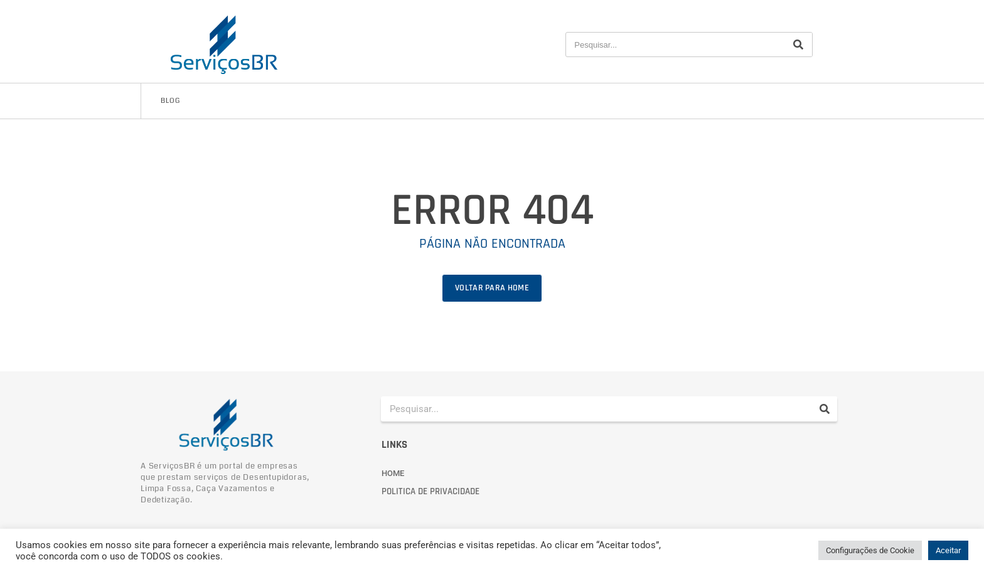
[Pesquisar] (798, 44)
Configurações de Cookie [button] (870, 550)
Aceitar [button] (948, 550)
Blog (170, 100)
